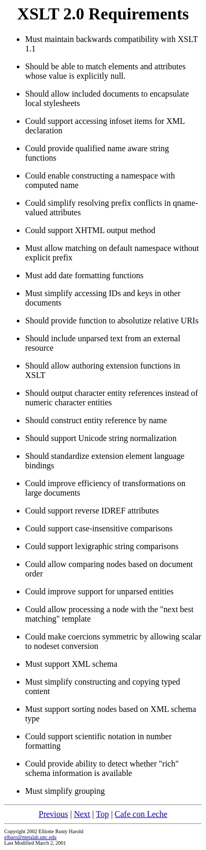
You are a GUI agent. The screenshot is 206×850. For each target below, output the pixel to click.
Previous (53, 814)
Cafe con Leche (141, 814)
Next (82, 814)
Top (102, 814)
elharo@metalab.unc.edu (30, 837)
